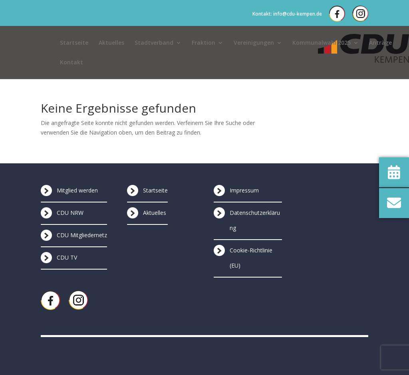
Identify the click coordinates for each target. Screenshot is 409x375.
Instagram (360, 14)
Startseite (74, 43)
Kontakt (71, 63)
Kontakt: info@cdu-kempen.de (287, 13)
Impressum (244, 190)
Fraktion (203, 43)
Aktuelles (111, 43)
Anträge (380, 43)
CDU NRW (70, 212)
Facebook (337, 14)
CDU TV (67, 257)
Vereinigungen (254, 43)
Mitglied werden (77, 190)
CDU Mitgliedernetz (82, 235)
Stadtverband (154, 43)
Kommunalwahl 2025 (321, 43)
